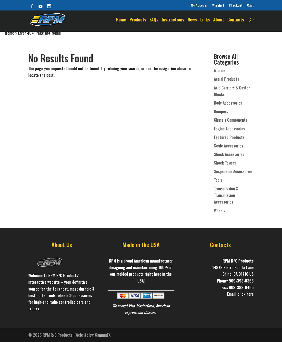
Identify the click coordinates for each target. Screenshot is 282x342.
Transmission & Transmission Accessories (226, 195)
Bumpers (221, 111)
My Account (199, 5)
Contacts (235, 20)
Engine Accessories (229, 129)
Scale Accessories (228, 146)
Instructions (173, 20)
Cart (250, 5)
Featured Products (229, 137)
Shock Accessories (229, 154)
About (218, 20)
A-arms (219, 70)
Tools (218, 180)
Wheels (219, 210)
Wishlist (218, 5)
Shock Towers (225, 163)
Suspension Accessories (233, 171)
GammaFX (103, 335)
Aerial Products (226, 79)
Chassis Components (230, 120)
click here (246, 294)
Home (121, 20)
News (192, 20)
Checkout (235, 5)
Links (205, 20)
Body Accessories (228, 103)
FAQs (154, 20)
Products (138, 20)
